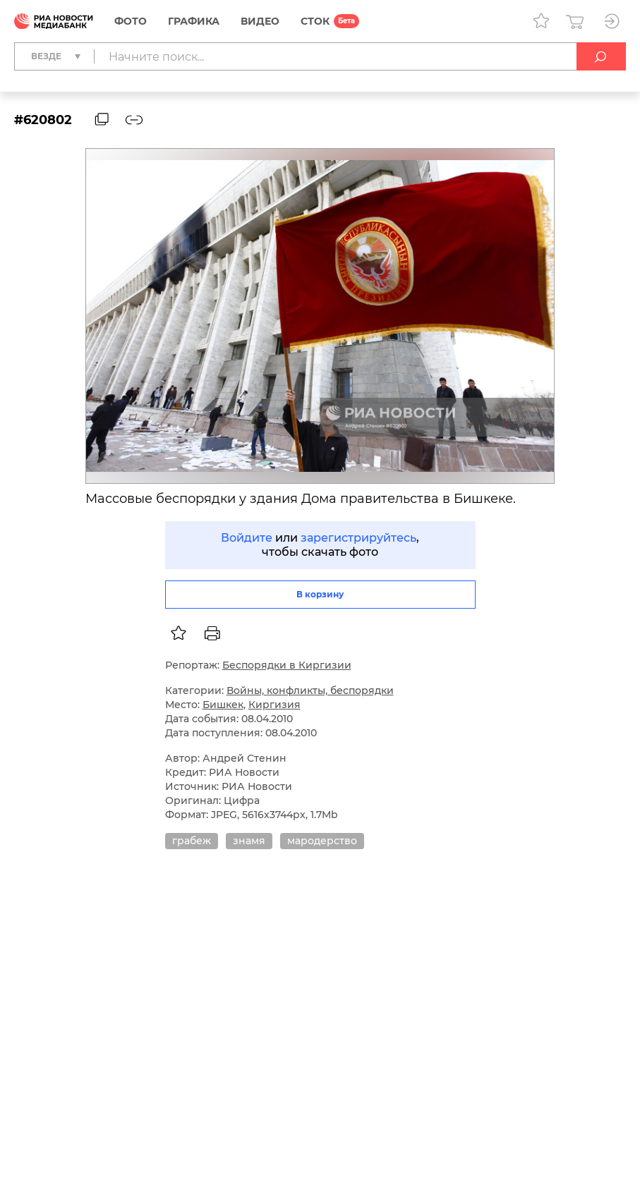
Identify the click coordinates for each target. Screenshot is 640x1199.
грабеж (191, 840)
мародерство (322, 840)
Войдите (246, 537)
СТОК (315, 21)
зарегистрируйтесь (358, 537)
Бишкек (223, 704)
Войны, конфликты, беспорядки (310, 690)
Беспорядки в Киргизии (286, 665)
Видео (260, 21)
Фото (130, 21)
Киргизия (274, 704)
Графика (193, 21)
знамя (249, 840)
